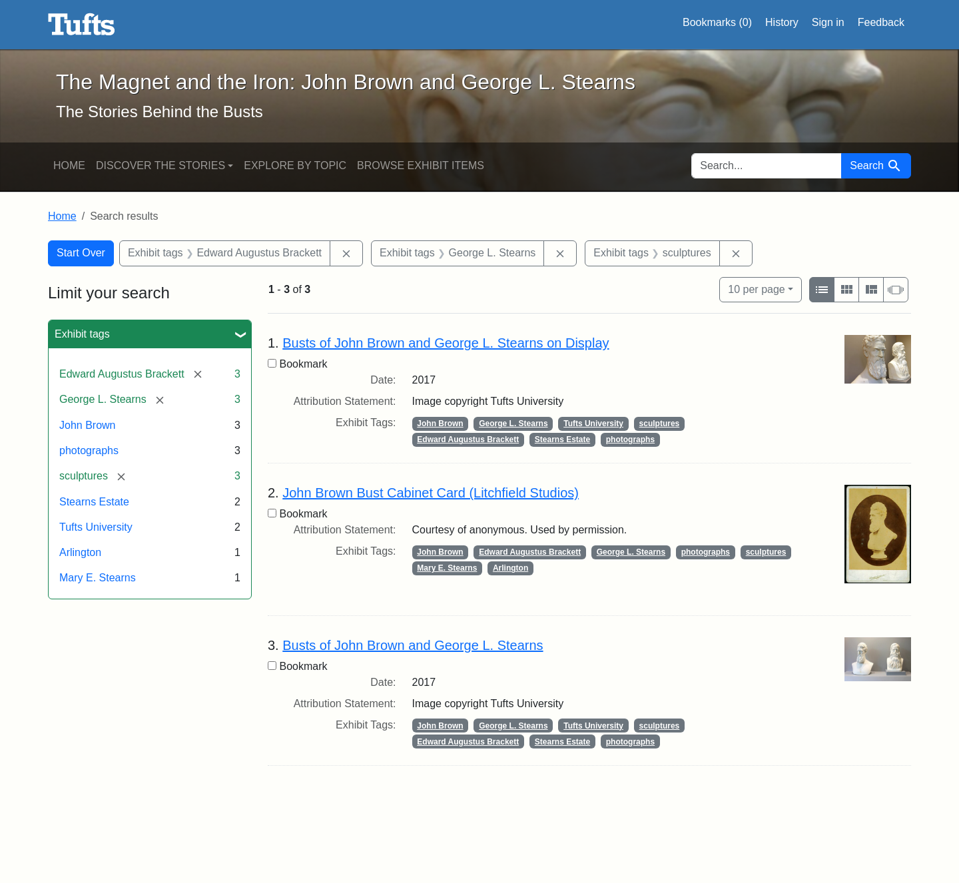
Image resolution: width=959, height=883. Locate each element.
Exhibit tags (82, 334)
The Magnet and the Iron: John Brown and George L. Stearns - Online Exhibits (81, 24)
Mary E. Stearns (97, 577)
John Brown (87, 425)
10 (756, 288)
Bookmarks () (717, 23)
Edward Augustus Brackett (468, 439)
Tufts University (96, 527)
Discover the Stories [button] (160, 165)
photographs (89, 450)
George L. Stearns (513, 423)
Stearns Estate (94, 501)
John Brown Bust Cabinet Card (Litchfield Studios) (430, 492)
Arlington (80, 552)
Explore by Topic (295, 165)
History (782, 22)
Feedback (881, 22)
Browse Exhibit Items (420, 165)
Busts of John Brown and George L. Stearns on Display (445, 343)
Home (69, 165)
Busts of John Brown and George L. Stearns (412, 645)
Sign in (828, 22)
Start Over (81, 252)
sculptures (659, 423)
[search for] (766, 165)
